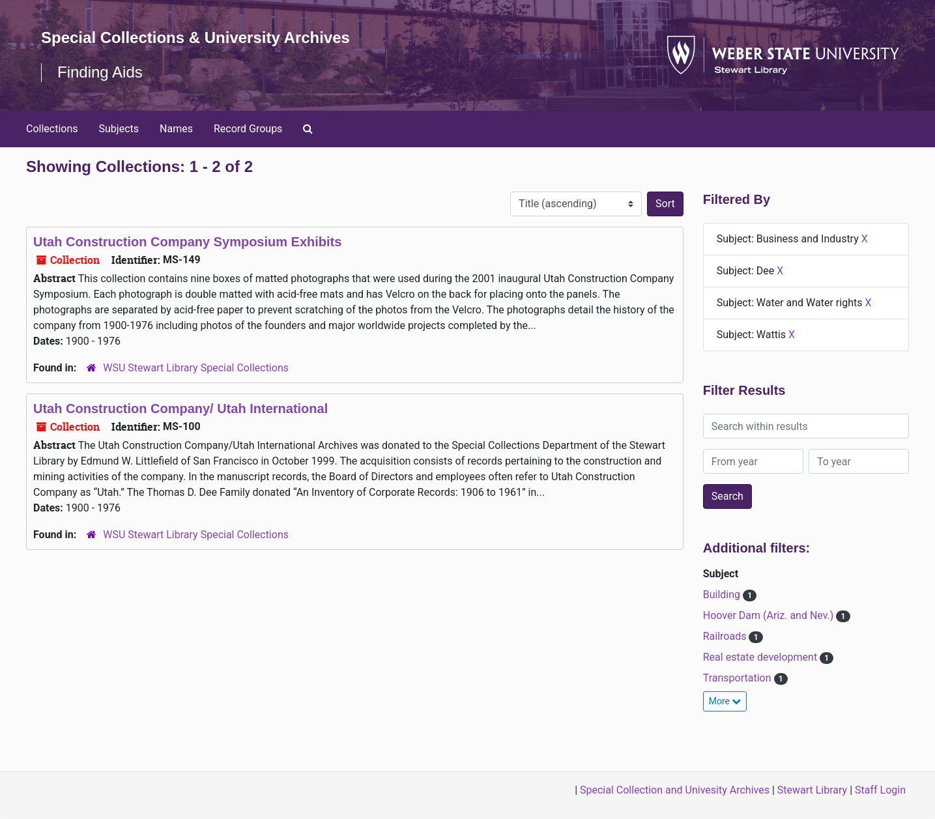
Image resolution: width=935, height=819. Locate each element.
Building (723, 594)
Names (176, 128)
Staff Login (880, 790)
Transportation (738, 678)
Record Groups (248, 128)
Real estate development (761, 657)
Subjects (119, 128)
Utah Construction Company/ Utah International (180, 408)
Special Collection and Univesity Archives (675, 790)
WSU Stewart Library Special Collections (196, 368)
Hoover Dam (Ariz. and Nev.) (770, 615)
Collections (52, 128)
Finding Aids (100, 72)
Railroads (726, 636)
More (725, 701)
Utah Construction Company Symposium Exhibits (187, 242)
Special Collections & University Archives (195, 37)
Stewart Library (812, 790)
